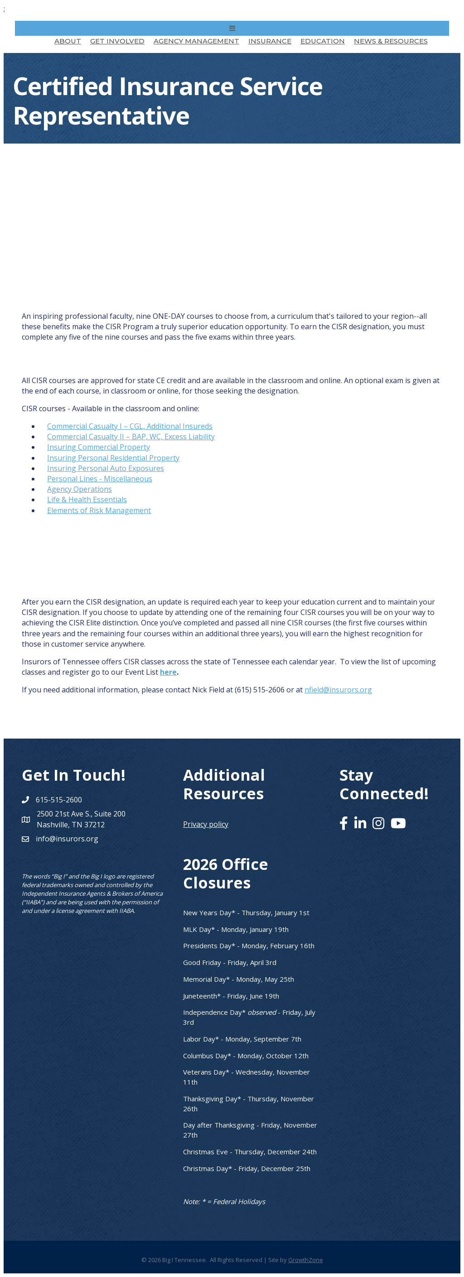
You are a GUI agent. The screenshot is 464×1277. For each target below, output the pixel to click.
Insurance (269, 41)
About (67, 41)
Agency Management (196, 41)
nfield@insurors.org (338, 690)
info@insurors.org (67, 839)
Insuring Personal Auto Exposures (105, 468)
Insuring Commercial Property (98, 447)
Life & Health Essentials (87, 499)
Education (322, 41)
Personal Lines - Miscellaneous (99, 479)
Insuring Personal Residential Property (113, 458)
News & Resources (391, 41)
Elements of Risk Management (99, 510)
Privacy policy (205, 824)
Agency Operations (79, 489)
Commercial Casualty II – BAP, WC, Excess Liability (131, 437)
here (168, 672)
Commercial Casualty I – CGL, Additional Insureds (130, 426)
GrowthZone (305, 1260)
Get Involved (117, 41)
